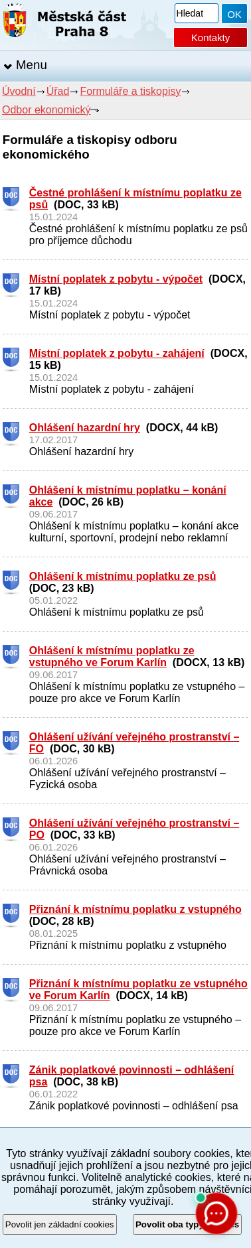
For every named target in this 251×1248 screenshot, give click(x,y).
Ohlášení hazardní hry (84, 427)
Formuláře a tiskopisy (130, 91)
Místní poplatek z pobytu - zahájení (117, 353)
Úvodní (19, 91)
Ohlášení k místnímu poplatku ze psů (122, 576)
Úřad (58, 91)
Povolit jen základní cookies (59, 1224)
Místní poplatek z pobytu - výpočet (116, 279)
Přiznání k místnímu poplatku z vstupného (135, 909)
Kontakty (210, 37)
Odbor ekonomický (46, 109)
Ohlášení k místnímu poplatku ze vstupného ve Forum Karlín (112, 656)
